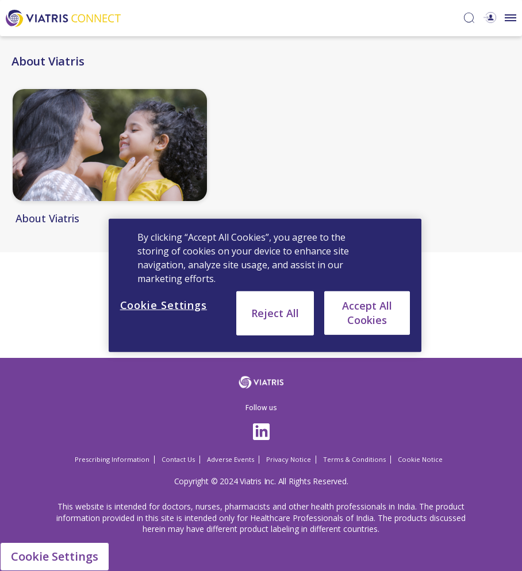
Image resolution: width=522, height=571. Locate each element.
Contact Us (178, 459)
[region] (265, 285)
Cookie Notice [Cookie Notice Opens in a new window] (420, 459)
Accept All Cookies (367, 313)
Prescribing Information (112, 459)
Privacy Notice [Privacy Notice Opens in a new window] (288, 459)
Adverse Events (230, 459)
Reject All (275, 313)
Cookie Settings (54, 556)
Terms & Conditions (354, 459)
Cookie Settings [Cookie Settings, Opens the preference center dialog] (164, 305)
